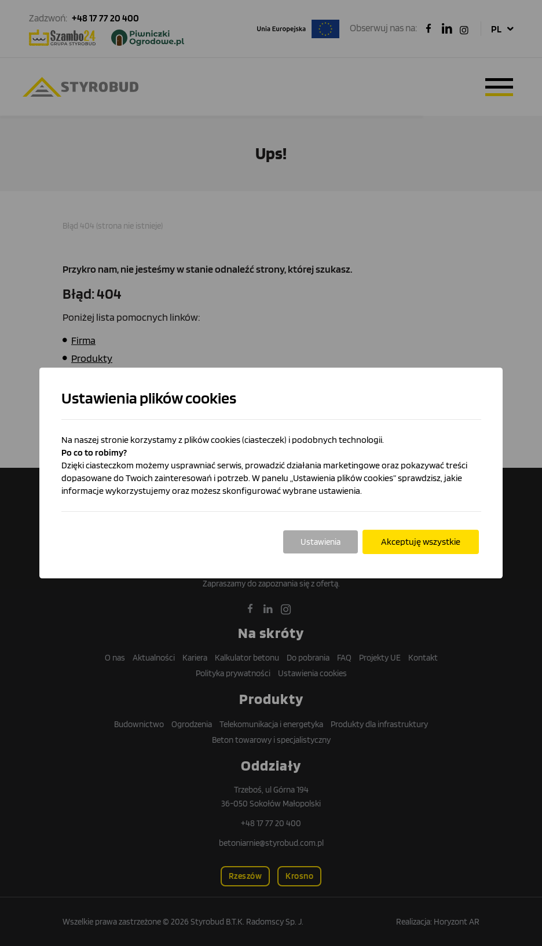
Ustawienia (320, 542)
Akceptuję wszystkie (420, 541)
